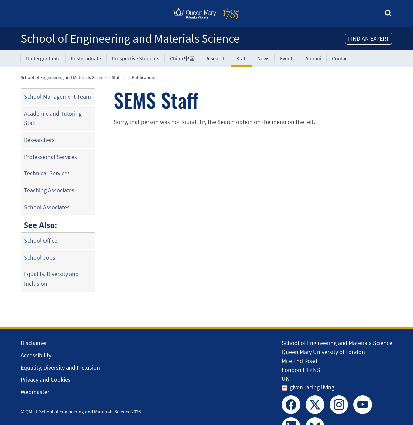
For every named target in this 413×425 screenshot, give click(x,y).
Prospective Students (135, 58)
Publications (144, 77)
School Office (40, 240)
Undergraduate (43, 58)
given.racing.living (312, 387)
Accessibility (36, 355)
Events (287, 58)
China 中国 (182, 58)
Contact (340, 58)
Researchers (39, 140)
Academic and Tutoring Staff (53, 118)
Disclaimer (34, 343)
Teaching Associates (49, 190)
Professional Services (50, 156)
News (263, 58)
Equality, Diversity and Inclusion (51, 278)
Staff (241, 58)
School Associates (46, 207)
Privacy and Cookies (45, 379)
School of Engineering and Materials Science (130, 38)
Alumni (313, 58)
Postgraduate (86, 58)
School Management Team (57, 96)
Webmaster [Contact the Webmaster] (35, 392)
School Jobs (39, 257)
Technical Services (47, 173)
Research (215, 58)
